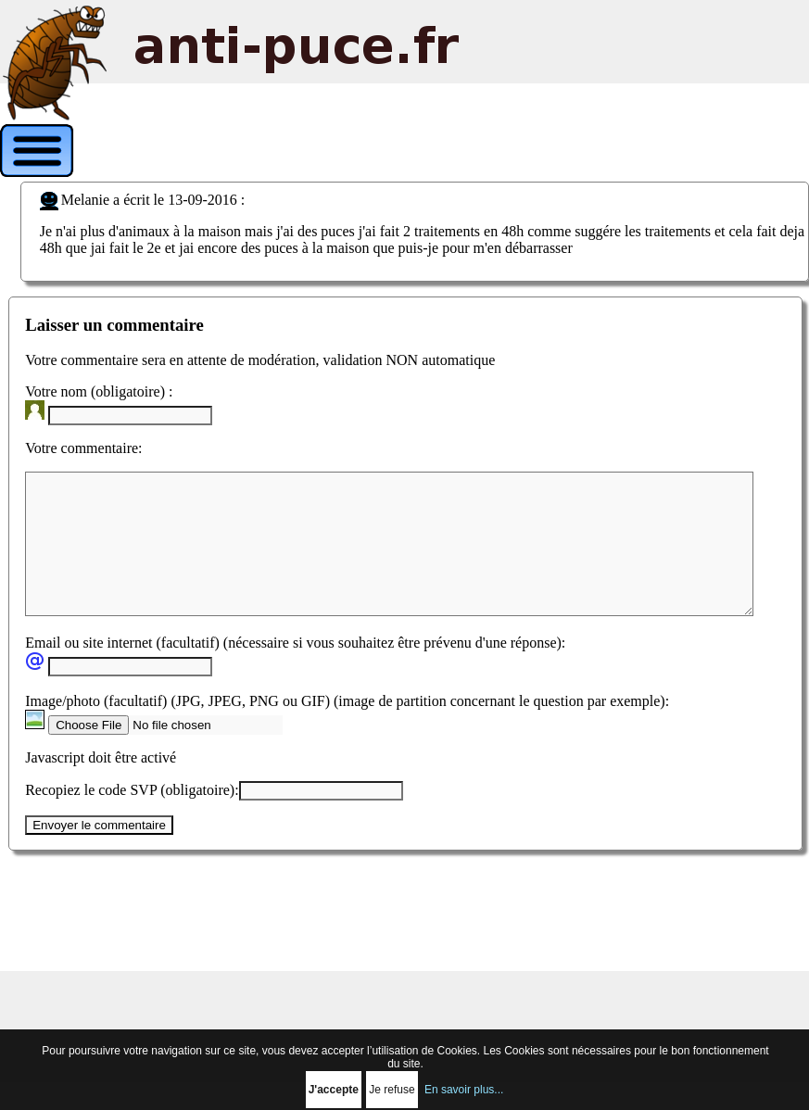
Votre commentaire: (83, 448)
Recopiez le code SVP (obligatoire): (131, 818)
